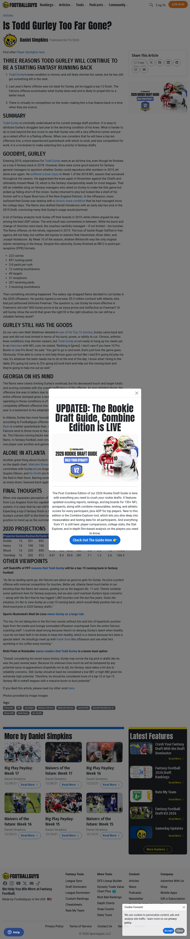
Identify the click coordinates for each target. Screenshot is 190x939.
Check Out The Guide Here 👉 (95, 540)
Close (179, 930)
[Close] (184, 907)
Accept (169, 930)
